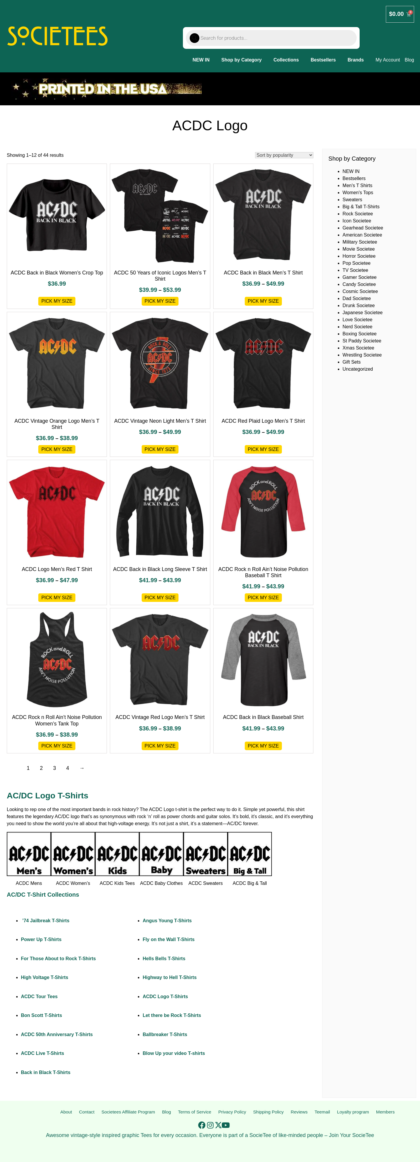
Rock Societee (358, 213)
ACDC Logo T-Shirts (165, 996)
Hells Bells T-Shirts (164, 958)
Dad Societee (357, 298)
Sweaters (352, 199)
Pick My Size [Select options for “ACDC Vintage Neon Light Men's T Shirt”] (160, 449)
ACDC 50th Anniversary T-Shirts (57, 1034)
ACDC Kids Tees (117, 883)
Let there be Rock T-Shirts (172, 1015)
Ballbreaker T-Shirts (165, 1034)
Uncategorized (358, 369)
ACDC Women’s (73, 883)
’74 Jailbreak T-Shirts (45, 920)
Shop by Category (241, 59)
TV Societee (355, 270)
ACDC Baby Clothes (161, 883)
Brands (356, 59)
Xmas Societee (358, 347)
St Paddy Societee (362, 340)
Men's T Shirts (357, 185)
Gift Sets (352, 361)
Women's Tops (358, 192)
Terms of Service (194, 1112)
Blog (166, 1112)
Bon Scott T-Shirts (41, 1015)
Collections (286, 59)
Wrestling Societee (362, 354)
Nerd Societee (357, 326)
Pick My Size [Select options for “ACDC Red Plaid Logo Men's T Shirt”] (263, 449)
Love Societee (357, 319)
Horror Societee (359, 256)
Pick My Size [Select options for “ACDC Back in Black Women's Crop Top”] (56, 301)
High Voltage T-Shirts (44, 977)
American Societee (362, 234)
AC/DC (62, 816)
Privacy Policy (232, 1112)
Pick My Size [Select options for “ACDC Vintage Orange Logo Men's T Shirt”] (56, 449)
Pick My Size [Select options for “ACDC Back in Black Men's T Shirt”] (263, 301)
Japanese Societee (363, 312)
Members (385, 1112)
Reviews (299, 1112)
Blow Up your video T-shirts (174, 1053)
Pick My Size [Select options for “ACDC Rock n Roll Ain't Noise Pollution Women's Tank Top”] (56, 745)
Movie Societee (359, 249)
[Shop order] (284, 155)
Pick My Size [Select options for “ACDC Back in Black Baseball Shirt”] (263, 745)
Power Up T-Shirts (41, 939)
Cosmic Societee (360, 291)
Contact (86, 1112)
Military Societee (360, 241)
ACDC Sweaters (205, 883)
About (66, 1112)
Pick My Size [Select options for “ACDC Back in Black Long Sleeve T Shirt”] (160, 597)
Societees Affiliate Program (128, 1112)
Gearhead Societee (363, 227)
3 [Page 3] (54, 768)
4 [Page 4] (67, 768)
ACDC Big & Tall (250, 883)
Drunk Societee (359, 305)
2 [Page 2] (41, 768)
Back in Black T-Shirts (45, 1072)
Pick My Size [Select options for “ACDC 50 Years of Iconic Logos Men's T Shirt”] (160, 301)
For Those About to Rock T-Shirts (58, 958)
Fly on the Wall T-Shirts (168, 939)
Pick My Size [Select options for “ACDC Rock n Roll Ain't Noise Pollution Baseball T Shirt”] (263, 597)
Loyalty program (353, 1112)
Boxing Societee (360, 333)
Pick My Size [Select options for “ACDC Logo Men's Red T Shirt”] (56, 597)
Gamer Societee (360, 277)
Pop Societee (357, 263)
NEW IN (201, 59)
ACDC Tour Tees (39, 996)
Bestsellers (323, 59)
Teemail (322, 1112)
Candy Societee (359, 284)
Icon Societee (357, 220)
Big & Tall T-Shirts (361, 206)
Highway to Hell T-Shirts (169, 977)
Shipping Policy (269, 1112)
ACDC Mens (29, 883)
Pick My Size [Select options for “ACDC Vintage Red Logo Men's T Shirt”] (160, 745)
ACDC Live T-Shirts (42, 1053)
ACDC (155, 809)
